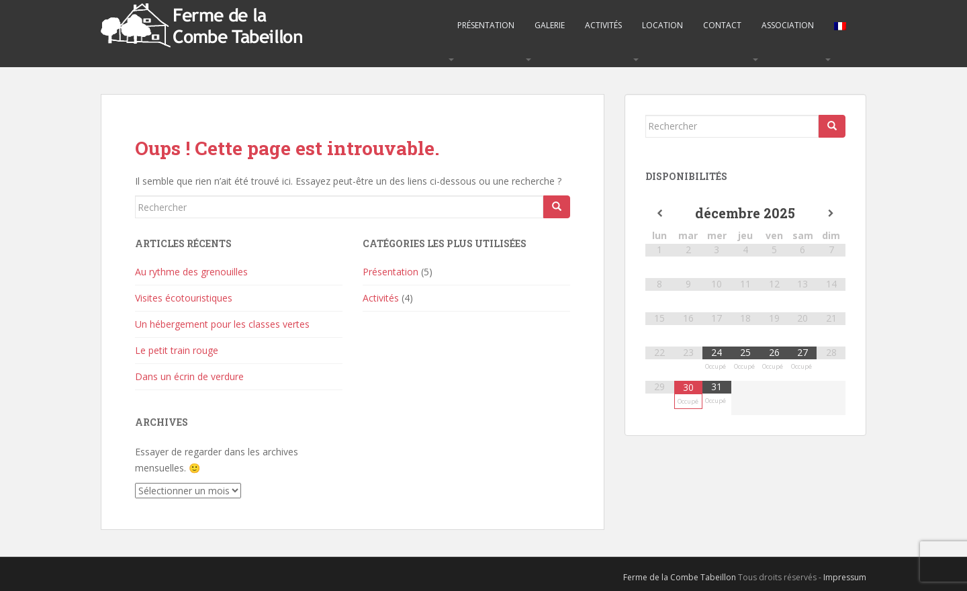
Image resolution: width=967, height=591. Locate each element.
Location (662, 25)
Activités (603, 25)
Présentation (485, 25)
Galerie (550, 25)
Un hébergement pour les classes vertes (222, 324)
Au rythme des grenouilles (191, 271)
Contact (722, 25)
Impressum (844, 577)
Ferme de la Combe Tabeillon (679, 577)
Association (788, 25)
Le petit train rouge (176, 350)
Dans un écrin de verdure (189, 376)
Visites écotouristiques (183, 297)
